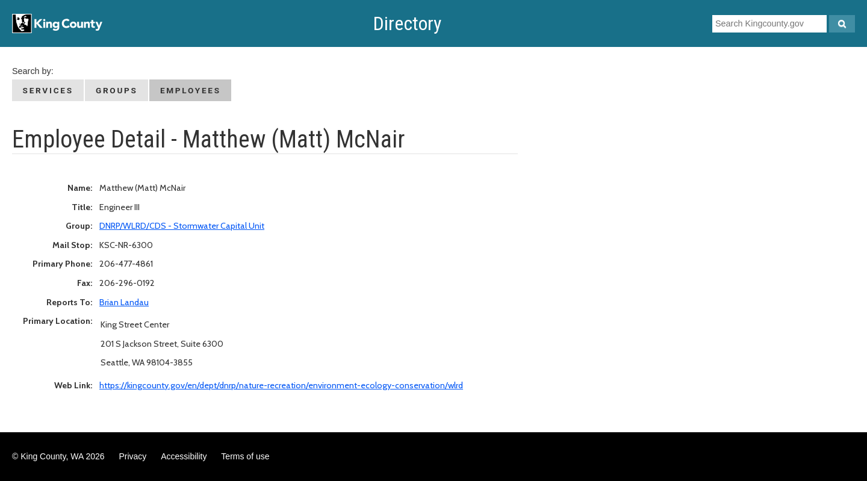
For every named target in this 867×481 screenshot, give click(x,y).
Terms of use (245, 456)
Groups (117, 90)
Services (48, 90)
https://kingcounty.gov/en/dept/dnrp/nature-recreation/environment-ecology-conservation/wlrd (281, 385)
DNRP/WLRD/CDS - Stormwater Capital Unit (181, 225)
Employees (190, 90)
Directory (407, 23)
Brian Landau (124, 302)
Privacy (132, 456)
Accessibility (184, 456)
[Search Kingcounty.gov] (842, 24)
